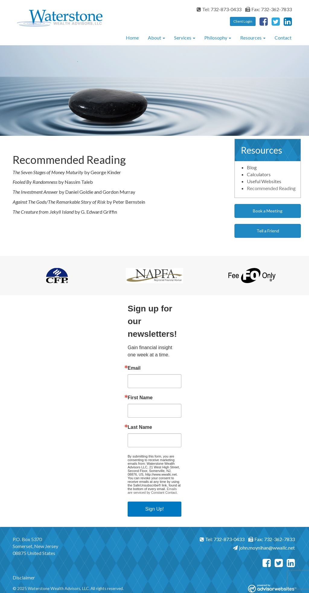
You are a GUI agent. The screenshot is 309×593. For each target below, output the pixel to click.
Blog (252, 167)
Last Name (140, 427)
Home (132, 37)
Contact (283, 37)
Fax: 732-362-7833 (268, 9)
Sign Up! (154, 509)
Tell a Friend (267, 230)
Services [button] (184, 37)
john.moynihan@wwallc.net (264, 547)
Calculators (259, 174)
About (154, 37)
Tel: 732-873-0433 (219, 9)
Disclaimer (24, 577)
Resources (251, 37)
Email (134, 368)
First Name (140, 397)
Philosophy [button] (217, 37)
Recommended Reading (271, 188)
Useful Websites (264, 181)
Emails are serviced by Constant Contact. (153, 490)
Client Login (242, 21)
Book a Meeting (267, 210)
